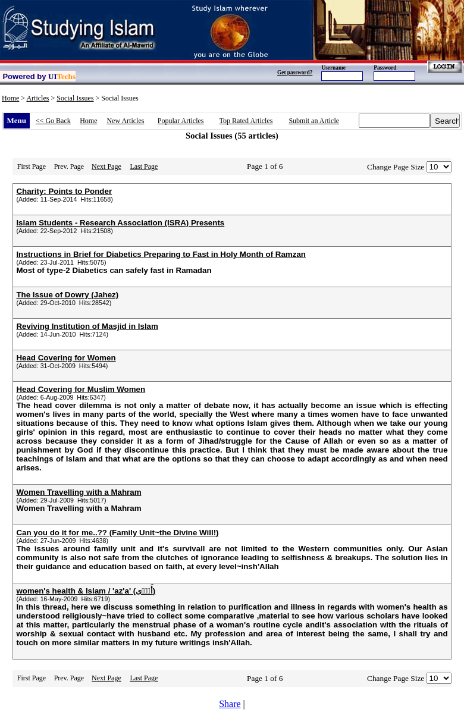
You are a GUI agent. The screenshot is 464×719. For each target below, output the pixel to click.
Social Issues (75, 98)
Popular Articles (181, 121)
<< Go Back (53, 121)
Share (229, 704)
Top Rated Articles (246, 121)
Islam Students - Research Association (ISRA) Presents (120, 222)
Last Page (144, 166)
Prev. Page (69, 166)
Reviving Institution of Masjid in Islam (87, 326)
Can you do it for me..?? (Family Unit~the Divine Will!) (117, 532)
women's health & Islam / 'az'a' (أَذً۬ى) (85, 590)
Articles (37, 98)
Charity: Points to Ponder (64, 191)
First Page (31, 166)
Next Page (106, 166)
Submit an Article (314, 121)
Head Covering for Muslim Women (80, 389)
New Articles (125, 121)
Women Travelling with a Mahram (78, 492)
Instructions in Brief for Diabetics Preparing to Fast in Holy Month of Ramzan (161, 254)
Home (10, 98)
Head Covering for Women (65, 357)
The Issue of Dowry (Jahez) (67, 294)
